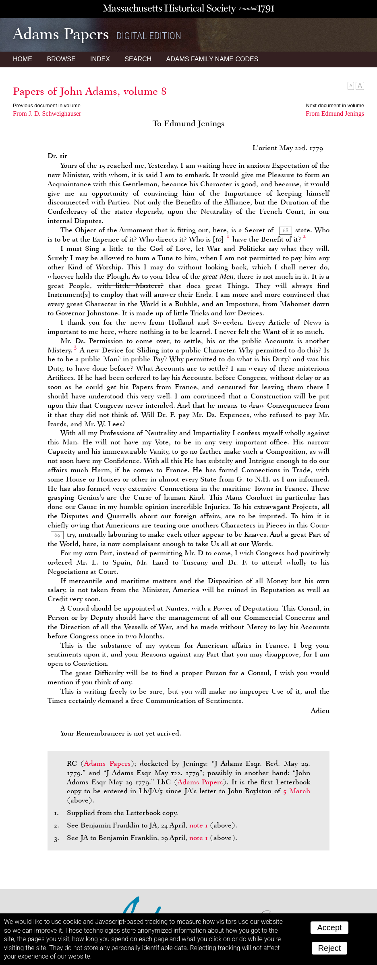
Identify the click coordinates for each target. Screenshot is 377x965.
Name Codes (212, 59)
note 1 (198, 825)
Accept (329, 927)
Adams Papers (107, 763)
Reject (329, 948)
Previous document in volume (47, 105)
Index (100, 59)
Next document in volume (335, 105)
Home (22, 59)
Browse (61, 59)
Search (137, 59)
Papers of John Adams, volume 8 (90, 91)
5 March (296, 790)
